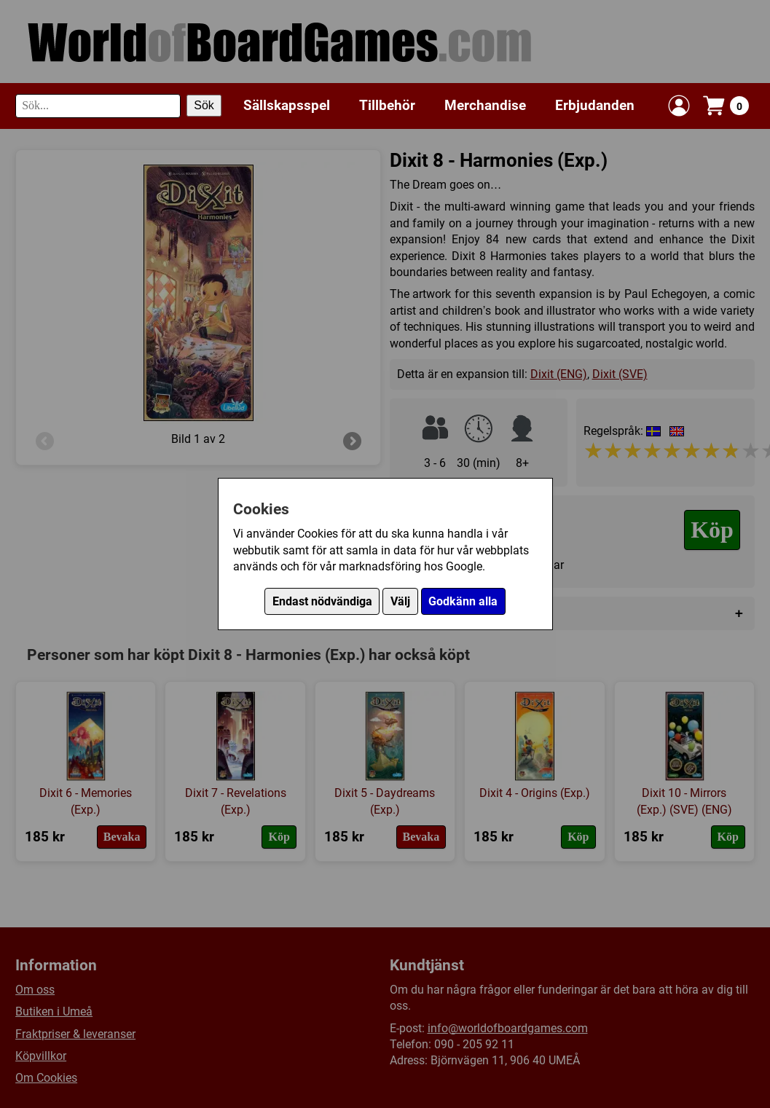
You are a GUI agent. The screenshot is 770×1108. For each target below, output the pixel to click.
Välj (400, 601)
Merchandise (485, 105)
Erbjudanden (595, 105)
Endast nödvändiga (322, 601)
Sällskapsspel (286, 105)
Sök (204, 105)
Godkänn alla (463, 601)
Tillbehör (387, 105)
